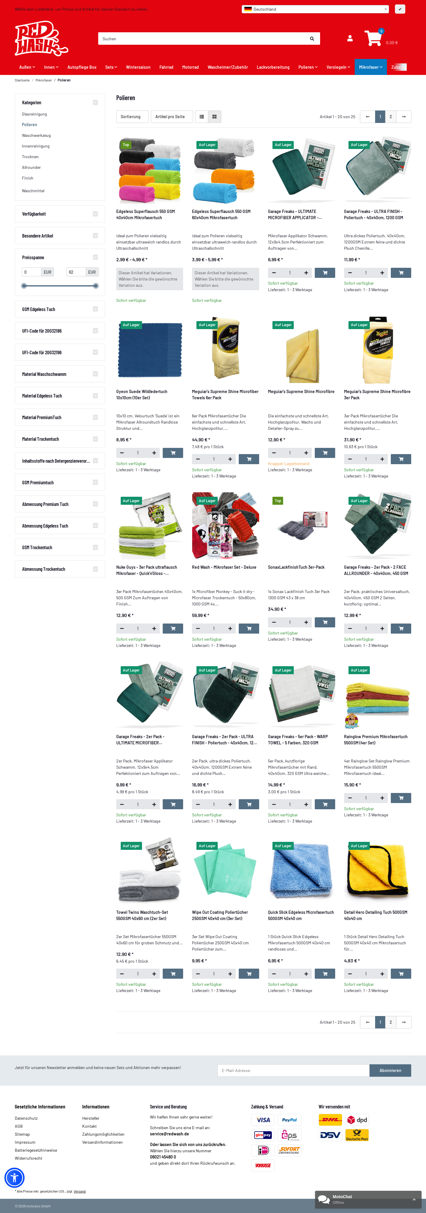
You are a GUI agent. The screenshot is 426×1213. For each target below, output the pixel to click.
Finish (27, 177)
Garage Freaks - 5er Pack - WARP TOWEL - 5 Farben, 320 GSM (298, 739)
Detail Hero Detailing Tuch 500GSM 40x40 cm (375, 915)
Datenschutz (26, 1118)
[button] (350, 38)
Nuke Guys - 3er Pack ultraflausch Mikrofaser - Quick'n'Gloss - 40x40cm (146, 570)
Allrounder (31, 167)
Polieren (29, 124)
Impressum (25, 1142)
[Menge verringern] (274, 273)
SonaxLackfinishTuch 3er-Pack (296, 567)
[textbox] (315, 9)
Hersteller (90, 1118)
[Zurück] (367, 116)
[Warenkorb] (380, 39)
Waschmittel (33, 190)
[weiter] (404, 116)
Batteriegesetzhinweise (36, 1150)
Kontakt (89, 1126)
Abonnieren (390, 1070)
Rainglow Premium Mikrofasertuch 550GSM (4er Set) (376, 739)
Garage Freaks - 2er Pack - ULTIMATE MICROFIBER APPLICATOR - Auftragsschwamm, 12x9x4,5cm (148, 740)
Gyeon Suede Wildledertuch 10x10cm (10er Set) (141, 394)
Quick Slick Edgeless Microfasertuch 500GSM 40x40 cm (301, 915)
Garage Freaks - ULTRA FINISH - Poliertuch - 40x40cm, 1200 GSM (373, 214)
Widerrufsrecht (28, 1158)
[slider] (23, 286)
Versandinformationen (102, 1142)
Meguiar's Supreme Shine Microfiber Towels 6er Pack (225, 394)
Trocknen (30, 156)
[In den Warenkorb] (325, 273)
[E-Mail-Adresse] (293, 1070)
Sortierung (131, 116)
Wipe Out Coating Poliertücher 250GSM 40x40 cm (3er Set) (220, 915)
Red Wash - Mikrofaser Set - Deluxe (224, 567)
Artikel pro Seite (170, 116)
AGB (19, 1126)
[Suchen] (201, 38)
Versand (80, 1191)
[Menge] (290, 273)
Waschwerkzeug (36, 135)
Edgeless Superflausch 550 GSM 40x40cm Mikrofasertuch (145, 214)
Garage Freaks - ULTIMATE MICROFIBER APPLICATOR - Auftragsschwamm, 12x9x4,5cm (297, 215)
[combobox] (315, 9)
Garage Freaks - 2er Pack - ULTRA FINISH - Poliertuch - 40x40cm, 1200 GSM (225, 740)
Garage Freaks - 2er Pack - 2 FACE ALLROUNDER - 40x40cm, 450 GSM (376, 570)
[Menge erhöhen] (306, 273)
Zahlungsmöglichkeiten (103, 1134)
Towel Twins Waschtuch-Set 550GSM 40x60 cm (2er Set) (142, 915)
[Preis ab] (32, 271)
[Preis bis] (76, 271)
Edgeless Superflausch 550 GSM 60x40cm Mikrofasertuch (221, 214)
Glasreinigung (34, 113)
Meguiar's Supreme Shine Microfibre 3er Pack (377, 394)
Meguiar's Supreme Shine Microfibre (301, 391)
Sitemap (22, 1134)
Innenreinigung (35, 145)
